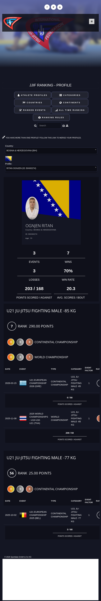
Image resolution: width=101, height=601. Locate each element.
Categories (70, 95)
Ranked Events (32, 110)
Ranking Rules (51, 117)
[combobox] (51, 151)
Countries (32, 102)
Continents (69, 102)
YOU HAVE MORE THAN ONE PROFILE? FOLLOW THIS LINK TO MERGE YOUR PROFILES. (41, 138)
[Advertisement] (50, 579)
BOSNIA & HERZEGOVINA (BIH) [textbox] (21, 150)
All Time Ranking (70, 110)
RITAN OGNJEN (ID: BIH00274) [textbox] (21, 168)
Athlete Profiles (32, 95)
